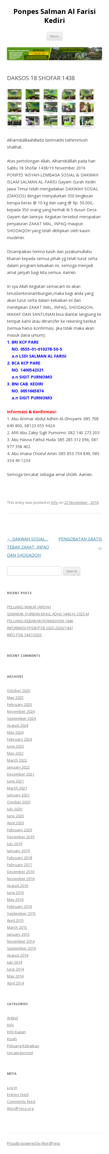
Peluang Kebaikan (23, 1045)
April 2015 (15, 920)
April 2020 (15, 822)
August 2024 (17, 725)
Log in (12, 1087)
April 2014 (15, 983)
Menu (54, 36)
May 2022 (15, 753)
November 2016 (21, 878)
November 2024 (21, 711)
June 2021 (15, 781)
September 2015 (21, 913)
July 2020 (14, 809)
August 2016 (17, 885)
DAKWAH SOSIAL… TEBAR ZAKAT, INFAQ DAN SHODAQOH (28, 547)
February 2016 (19, 906)
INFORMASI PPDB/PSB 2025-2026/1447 (40, 627)
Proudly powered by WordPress (33, 1143)
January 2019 (18, 850)
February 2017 (19, 864)
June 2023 (15, 746)
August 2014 (17, 955)
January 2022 (18, 767)
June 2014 (15, 969)
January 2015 (18, 934)
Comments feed (21, 1101)
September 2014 (21, 948)
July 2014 (14, 962)
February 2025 (19, 704)
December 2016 (20, 871)
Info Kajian (16, 1031)
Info (54, 502)
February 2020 (19, 829)
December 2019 (20, 836)
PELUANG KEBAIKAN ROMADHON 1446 (40, 620)
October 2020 (18, 802)
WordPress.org (20, 1108)
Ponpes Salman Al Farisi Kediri (54, 16)
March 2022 (17, 760)
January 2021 (18, 795)
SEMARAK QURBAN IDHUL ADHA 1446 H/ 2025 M (48, 613)
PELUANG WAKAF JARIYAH (29, 607)
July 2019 (14, 843)
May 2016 (15, 899)
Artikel (12, 1017)
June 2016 (15, 892)
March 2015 (17, 927)
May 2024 (15, 732)
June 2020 (15, 815)
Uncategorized (20, 1052)
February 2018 (19, 857)
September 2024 (21, 718)
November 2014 (21, 941)
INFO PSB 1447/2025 (24, 634)
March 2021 (17, 788)
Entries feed (17, 1094)
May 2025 (15, 697)
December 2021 (20, 774)
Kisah (12, 1038)
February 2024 (19, 739)
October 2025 (18, 690)
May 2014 (15, 976)
